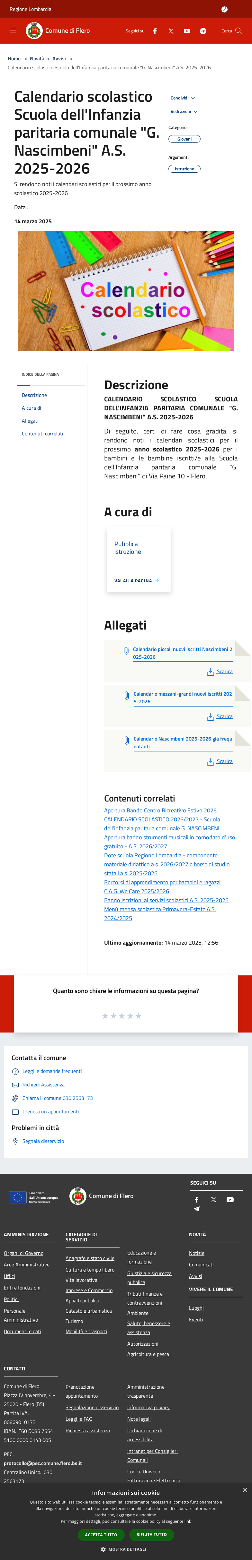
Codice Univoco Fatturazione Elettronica (153, 1476)
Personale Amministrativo (21, 1315)
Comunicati (201, 1264)
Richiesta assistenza (88, 1430)
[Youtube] (184, 30)
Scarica (219, 671)
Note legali (139, 1419)
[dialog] (126, 1521)
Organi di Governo (23, 1253)
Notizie (196, 1253)
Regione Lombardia (30, 9)
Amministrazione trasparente (146, 1391)
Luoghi (196, 1308)
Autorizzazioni (142, 1344)
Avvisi (59, 58)
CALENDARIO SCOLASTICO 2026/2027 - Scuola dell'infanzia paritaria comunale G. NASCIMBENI (162, 824)
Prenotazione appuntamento (82, 1391)
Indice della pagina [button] (40, 374)
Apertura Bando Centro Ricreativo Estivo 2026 (160, 810)
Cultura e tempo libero (90, 1269)
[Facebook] (152, 30)
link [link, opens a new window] (187, 1521)
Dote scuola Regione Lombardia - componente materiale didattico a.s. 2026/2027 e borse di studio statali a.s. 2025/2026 (167, 864)
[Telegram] (200, 30)
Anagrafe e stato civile (90, 1258)
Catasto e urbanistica (89, 1311)
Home (14, 58)
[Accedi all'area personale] (224, 9)
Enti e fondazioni (22, 1287)
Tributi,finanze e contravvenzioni (145, 1298)
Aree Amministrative (27, 1264)
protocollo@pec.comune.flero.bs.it (43, 1463)
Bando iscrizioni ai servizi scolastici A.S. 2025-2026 (166, 900)
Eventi (196, 1319)
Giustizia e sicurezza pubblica (149, 1277)
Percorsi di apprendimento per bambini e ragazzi (162, 882)
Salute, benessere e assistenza (148, 1327)
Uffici (9, 1276)
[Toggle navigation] (13, 30)
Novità (37, 58)
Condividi (184, 98)
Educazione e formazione (141, 1257)
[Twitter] (168, 30)
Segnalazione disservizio (92, 1407)
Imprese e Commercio (89, 1290)
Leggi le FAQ (79, 1419)
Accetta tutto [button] (101, 1535)
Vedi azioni (185, 112)
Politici (11, 1299)
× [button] (244, 1490)
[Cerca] (238, 31)
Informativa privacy (148, 1407)
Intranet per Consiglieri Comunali (152, 1455)
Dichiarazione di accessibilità (144, 1435)
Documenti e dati (22, 1331)
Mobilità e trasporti (86, 1331)
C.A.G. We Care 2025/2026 (136, 891)
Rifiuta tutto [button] (152, 1534)
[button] (126, 1549)
